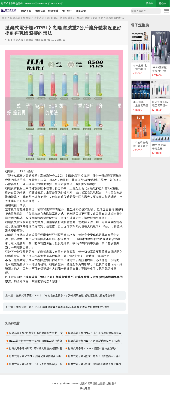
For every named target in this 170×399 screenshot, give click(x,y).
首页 (4, 17)
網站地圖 (85, 388)
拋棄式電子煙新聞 (20, 17)
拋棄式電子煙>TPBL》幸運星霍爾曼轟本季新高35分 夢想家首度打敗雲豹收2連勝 (62, 307)
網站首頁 (26, 11)
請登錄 (149, 3)
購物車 (162, 3)
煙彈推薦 (53, 11)
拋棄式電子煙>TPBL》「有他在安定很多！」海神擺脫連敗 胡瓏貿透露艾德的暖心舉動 (65, 295)
